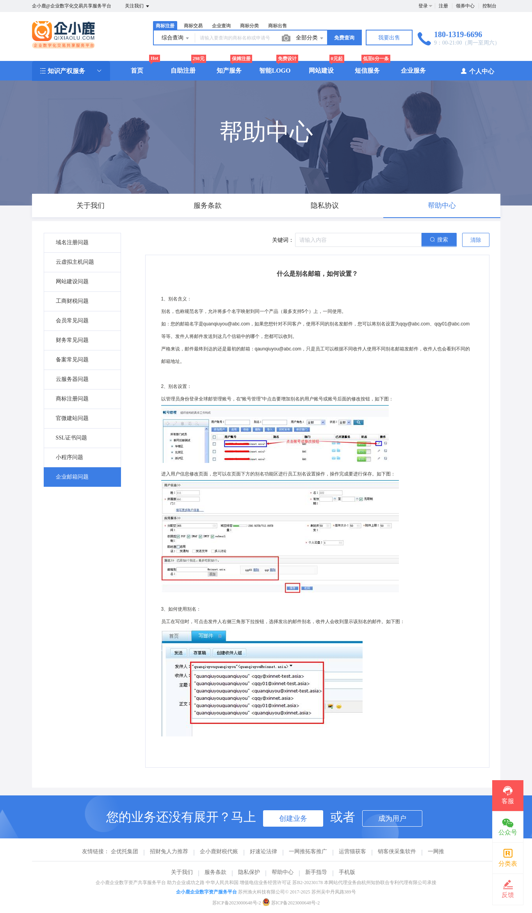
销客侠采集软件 (397, 851)
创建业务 (293, 818)
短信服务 (367, 70)
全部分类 (310, 38)
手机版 (347, 872)
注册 (443, 6)
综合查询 (176, 38)
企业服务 (413, 70)
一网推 (436, 851)
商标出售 (277, 26)
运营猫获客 (352, 851)
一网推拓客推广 (308, 851)
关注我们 (137, 6)
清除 (475, 240)
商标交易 (193, 26)
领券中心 (465, 6)
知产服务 (229, 70)
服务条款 (215, 872)
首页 (137, 70)
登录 (423, 6)
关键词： (283, 240)
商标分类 (249, 26)
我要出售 (389, 38)
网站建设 (321, 70)
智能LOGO (274, 70)
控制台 (489, 6)
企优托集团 (124, 851)
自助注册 (183, 70)
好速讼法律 (263, 851)
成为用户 (392, 818)
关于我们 (182, 872)
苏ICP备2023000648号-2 (236, 903)
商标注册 (165, 26)
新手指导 (316, 872)
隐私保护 (249, 872)
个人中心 (477, 71)
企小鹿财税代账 (219, 851)
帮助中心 (283, 872)
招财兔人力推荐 (169, 851)
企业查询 (221, 26)
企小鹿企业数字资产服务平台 (206, 892)
